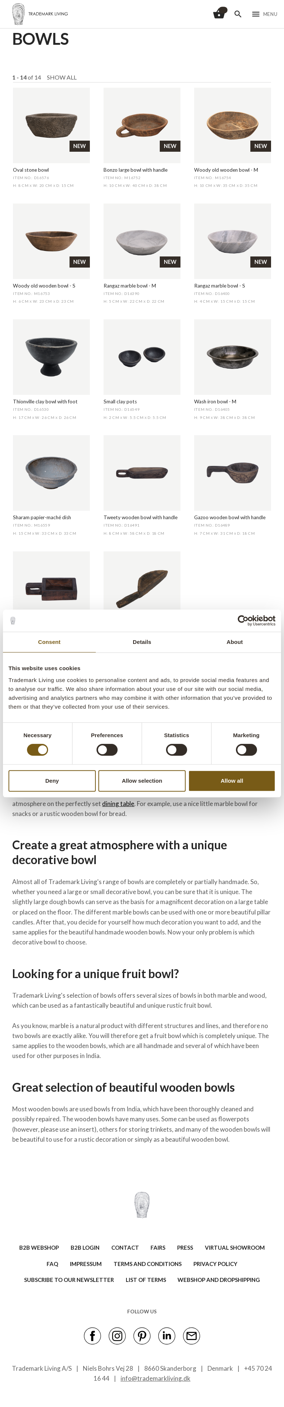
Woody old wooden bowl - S (44, 286)
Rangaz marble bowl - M (130, 286)
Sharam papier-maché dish (42, 517)
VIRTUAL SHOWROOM (235, 1247)
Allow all (232, 781)
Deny (52, 781)
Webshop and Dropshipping (219, 1279)
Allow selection (142, 781)
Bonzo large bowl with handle (136, 170)
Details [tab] (142, 642)
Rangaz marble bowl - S (219, 286)
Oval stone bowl (31, 170)
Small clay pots (120, 401)
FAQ (52, 1263)
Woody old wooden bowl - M (226, 170)
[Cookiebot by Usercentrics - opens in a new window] (243, 620)
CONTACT (125, 1247)
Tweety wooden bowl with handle (141, 517)
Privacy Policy (215, 1263)
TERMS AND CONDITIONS (148, 1263)
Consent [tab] (49, 642)
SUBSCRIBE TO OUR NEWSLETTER (69, 1279)
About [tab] (235, 642)
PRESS (185, 1247)
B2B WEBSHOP (39, 1247)
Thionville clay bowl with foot (45, 401)
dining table (118, 803)
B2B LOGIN (85, 1247)
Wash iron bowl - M (215, 401)
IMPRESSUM (86, 1263)
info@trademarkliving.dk (155, 1378)
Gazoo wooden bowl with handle (230, 517)
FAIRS (158, 1247)
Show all (62, 77)
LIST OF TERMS (146, 1279)
